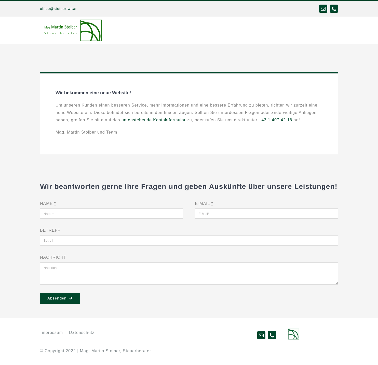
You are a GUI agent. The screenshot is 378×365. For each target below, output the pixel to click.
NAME (48, 203)
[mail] (323, 9)
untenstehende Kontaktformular (154, 120)
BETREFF (50, 230)
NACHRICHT (53, 257)
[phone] (334, 9)
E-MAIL (204, 203)
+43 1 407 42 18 (275, 120)
